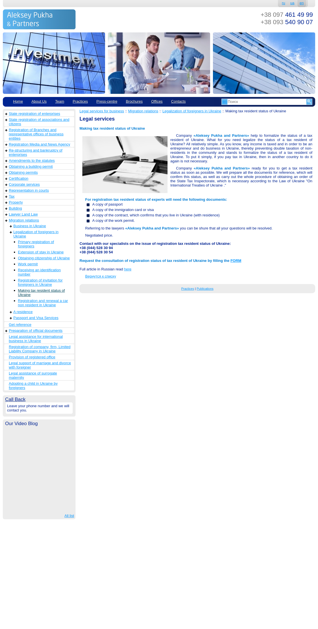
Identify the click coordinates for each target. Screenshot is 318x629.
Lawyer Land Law (23, 214)
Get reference (20, 324)
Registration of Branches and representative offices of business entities (36, 134)
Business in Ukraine (29, 226)
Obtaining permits (23, 172)
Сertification (18, 178)
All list (69, 516)
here (127, 269)
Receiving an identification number (39, 272)
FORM (236, 260)
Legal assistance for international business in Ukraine (36, 338)
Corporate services (24, 184)
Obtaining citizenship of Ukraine (44, 258)
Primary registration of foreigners (36, 244)
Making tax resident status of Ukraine (41, 292)
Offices (156, 101)
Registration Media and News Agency (39, 144)
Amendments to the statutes (32, 160)
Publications (204, 288)
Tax (11, 196)
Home (18, 101)
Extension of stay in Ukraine (41, 252)
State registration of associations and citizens (39, 121)
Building (15, 208)
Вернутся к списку (100, 276)
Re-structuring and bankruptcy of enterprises (35, 152)
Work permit (28, 264)
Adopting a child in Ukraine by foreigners (33, 385)
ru (283, 3)
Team (59, 101)
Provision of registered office (32, 357)
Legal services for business (102, 111)
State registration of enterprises (34, 113)
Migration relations (24, 220)
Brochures (134, 101)
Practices (80, 101)
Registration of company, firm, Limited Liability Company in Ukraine (39, 349)
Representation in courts (29, 190)
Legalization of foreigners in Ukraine (35, 234)
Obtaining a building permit (31, 166)
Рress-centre (106, 101)
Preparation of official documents (35, 330)
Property (16, 202)
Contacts (178, 101)
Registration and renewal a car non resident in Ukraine (43, 303)
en (302, 3)
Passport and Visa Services (35, 318)
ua (292, 3)
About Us (39, 101)
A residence (23, 312)
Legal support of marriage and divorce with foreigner (40, 365)
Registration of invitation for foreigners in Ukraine (40, 282)
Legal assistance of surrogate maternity (33, 375)
